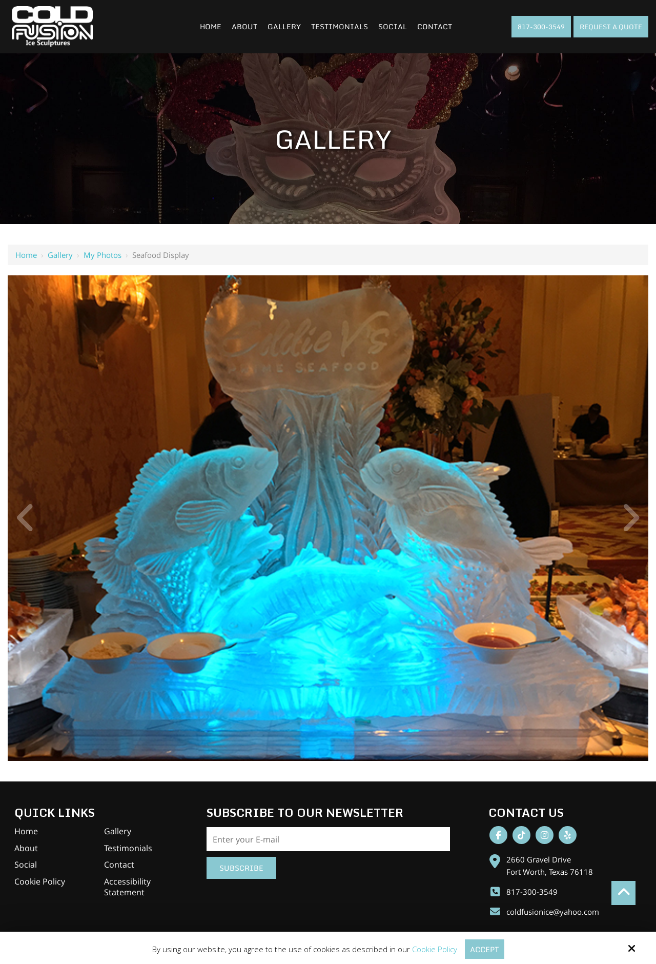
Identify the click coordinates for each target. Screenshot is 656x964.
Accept (484, 949)
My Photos (102, 255)
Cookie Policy (433, 949)
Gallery (60, 255)
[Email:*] (328, 839)
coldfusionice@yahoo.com (552, 912)
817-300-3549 (541, 26)
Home (26, 255)
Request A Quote (611, 26)
